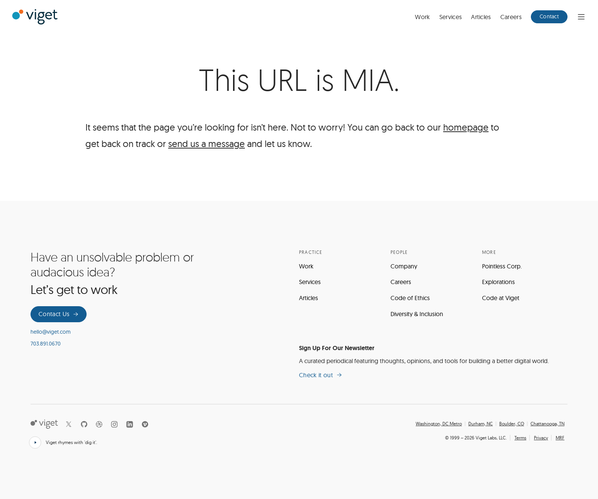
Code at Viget (500, 298)
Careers (511, 17)
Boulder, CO (511, 423)
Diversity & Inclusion (417, 314)
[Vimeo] (145, 424)
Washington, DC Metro (439, 423)
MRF (560, 438)
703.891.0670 (46, 343)
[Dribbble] (99, 424)
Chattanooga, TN (547, 423)
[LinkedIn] (129, 424)
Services (450, 17)
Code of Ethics (410, 298)
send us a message (206, 143)
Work (422, 17)
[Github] (83, 424)
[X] (68, 424)
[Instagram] (114, 424)
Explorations (498, 282)
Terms (520, 438)
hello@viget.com (51, 331)
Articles (481, 17)
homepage (466, 127)
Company (404, 266)
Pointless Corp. (502, 266)
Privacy (541, 438)
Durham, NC (480, 423)
